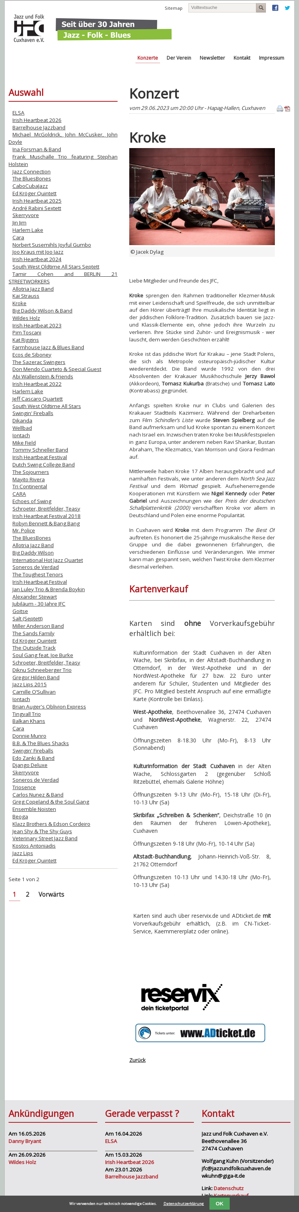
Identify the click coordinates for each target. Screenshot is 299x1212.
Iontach (21, 435)
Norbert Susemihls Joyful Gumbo (51, 244)
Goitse (20, 611)
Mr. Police (23, 530)
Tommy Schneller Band (40, 449)
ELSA (18, 112)
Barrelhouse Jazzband (38, 127)
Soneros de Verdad (35, 567)
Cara (18, 237)
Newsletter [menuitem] (212, 58)
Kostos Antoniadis (34, 845)
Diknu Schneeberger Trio (42, 669)
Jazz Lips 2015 (29, 684)
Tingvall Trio (26, 713)
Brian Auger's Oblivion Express (49, 706)
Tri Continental (29, 486)
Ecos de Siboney (31, 354)
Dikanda (22, 420)
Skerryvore (25, 215)
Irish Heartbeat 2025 (37, 200)
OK (219, 1204)
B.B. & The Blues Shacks (40, 743)
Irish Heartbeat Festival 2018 (46, 515)
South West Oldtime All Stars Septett (55, 266)
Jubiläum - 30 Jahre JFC (38, 603)
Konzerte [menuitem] (147, 58)
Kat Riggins (25, 339)
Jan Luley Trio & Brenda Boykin (48, 589)
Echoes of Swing (31, 501)
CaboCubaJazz (30, 185)
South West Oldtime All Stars (46, 406)
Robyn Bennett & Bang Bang (46, 523)
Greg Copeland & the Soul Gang (50, 801)
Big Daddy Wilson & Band (42, 310)
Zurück (137, 1060)
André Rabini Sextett (36, 208)
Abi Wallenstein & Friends (42, 376)
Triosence (24, 787)
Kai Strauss (25, 295)
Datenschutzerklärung (184, 1203)
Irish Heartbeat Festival (39, 457)
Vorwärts (51, 894)
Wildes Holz (26, 318)
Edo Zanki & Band (33, 757)
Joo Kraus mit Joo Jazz (37, 251)
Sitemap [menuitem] (174, 8)
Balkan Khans (28, 720)
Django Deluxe (29, 765)
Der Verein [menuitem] (179, 58)
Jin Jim (19, 222)
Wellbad (22, 427)
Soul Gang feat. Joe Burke (42, 655)
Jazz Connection (31, 171)
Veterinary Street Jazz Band (44, 838)
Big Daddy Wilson (33, 552)
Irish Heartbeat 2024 (37, 259)
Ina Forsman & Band (36, 149)
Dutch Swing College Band (43, 464)
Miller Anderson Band (38, 625)
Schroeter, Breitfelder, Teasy (46, 508)
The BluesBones (31, 178)
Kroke (19, 303)
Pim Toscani (26, 332)
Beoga (20, 816)
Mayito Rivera (28, 479)
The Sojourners (30, 471)
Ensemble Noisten (34, 809)
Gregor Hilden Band (36, 677)
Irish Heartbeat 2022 (37, 383)
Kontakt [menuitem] (242, 58)
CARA (19, 493)
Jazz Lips (22, 853)
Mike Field (24, 442)
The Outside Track (34, 647)
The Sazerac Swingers (38, 362)
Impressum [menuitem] (271, 58)
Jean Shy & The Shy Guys (42, 831)
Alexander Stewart (34, 596)
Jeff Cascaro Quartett (37, 398)
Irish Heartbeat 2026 (37, 120)
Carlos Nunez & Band (37, 794)
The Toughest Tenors (37, 574)
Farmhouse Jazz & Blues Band (48, 347)
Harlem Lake (27, 229)
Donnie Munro (29, 735)
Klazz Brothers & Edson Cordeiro (51, 823)
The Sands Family (33, 633)
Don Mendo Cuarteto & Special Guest (56, 369)
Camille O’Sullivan (34, 691)
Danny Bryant (25, 1141)
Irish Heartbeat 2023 (37, 325)
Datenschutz (229, 1188)
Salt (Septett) (27, 618)
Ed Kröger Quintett (34, 193)
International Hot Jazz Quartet (47, 560)
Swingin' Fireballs (32, 413)
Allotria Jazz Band (33, 288)
